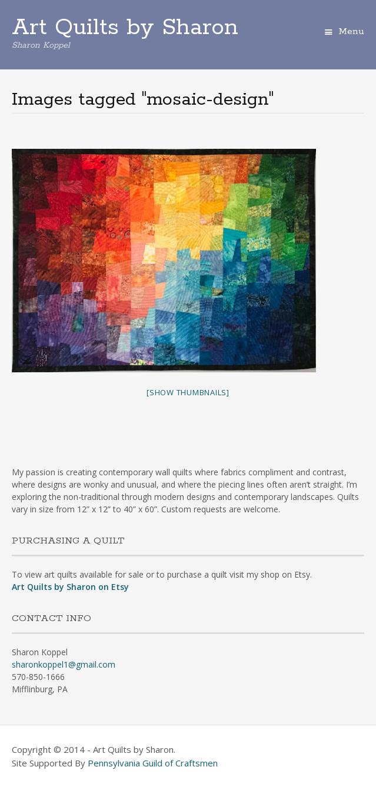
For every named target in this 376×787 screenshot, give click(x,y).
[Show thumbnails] (188, 392)
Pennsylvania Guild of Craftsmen (153, 763)
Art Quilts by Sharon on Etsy (70, 586)
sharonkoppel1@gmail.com (63, 664)
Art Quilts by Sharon (125, 27)
